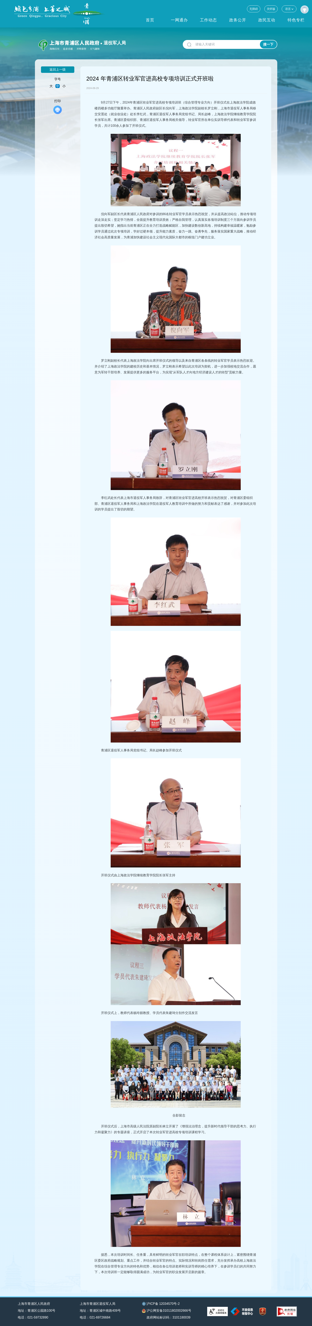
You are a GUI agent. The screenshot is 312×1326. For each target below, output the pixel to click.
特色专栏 (296, 20)
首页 (150, 20)
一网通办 (179, 20)
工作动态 (208, 20)
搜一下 (268, 44)
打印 (57, 106)
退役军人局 (115, 42)
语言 (289, 8)
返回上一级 (57, 69)
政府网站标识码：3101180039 (168, 1317)
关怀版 (271, 8)
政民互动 (266, 20)
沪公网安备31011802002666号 (166, 1311)
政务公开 (237, 20)
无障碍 (253, 8)
